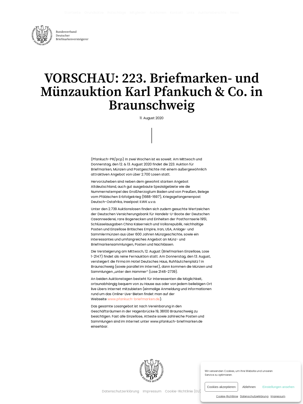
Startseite (72, 12)
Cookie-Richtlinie (227, 396)
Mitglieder (138, 12)
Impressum (278, 396)
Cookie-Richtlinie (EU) (183, 391)
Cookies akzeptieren (221, 387)
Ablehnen (249, 387)
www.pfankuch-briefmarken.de (134, 299)
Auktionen (158, 12)
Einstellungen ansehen (278, 387)
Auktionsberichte (212, 12)
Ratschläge (116, 12)
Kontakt (176, 12)
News (234, 12)
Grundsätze (94, 12)
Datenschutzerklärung (254, 396)
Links (190, 12)
